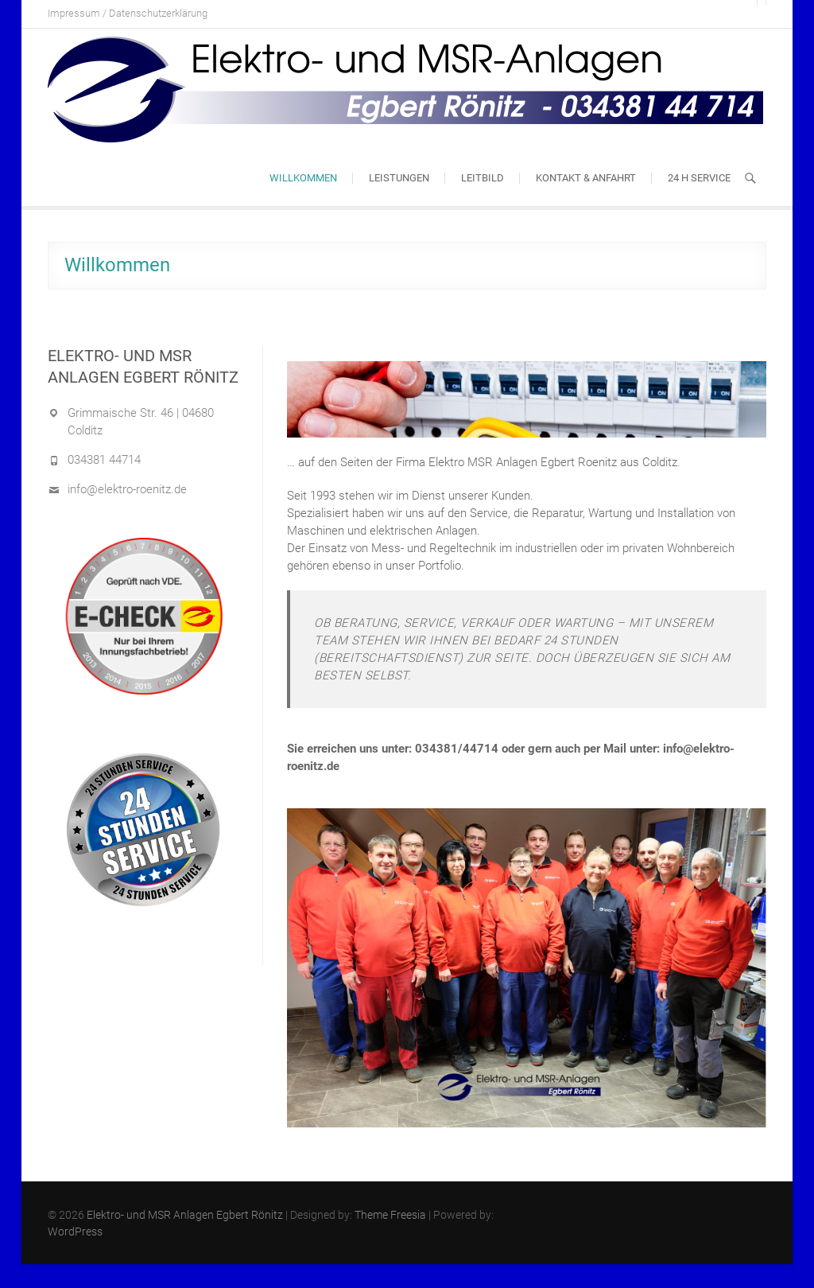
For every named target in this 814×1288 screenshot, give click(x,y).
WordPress (75, 1231)
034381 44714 (104, 460)
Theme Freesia (390, 1214)
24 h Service (699, 178)
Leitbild (482, 178)
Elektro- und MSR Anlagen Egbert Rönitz (185, 1214)
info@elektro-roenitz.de (127, 489)
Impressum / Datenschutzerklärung (127, 13)
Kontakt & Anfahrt (586, 178)
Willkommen (303, 178)
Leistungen (399, 178)
